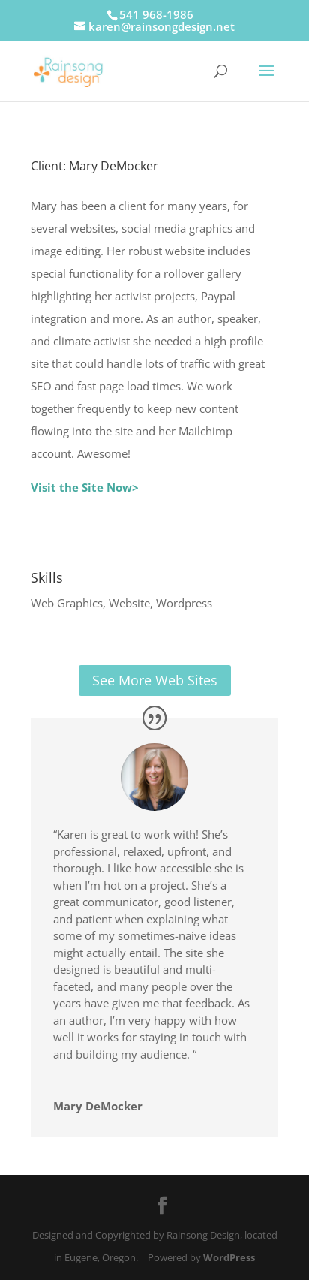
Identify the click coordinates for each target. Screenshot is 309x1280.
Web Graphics (67, 602)
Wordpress (184, 602)
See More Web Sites (155, 680)
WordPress (229, 1257)
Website (129, 602)
